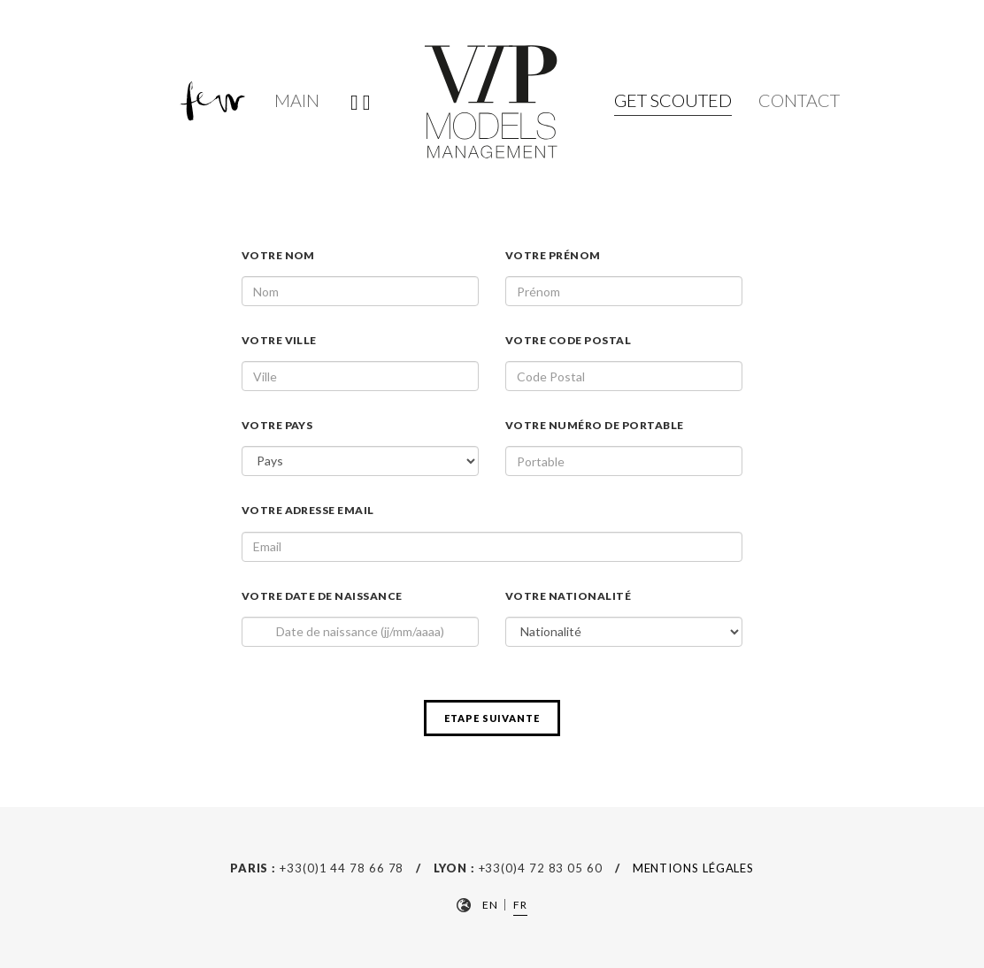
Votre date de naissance (322, 596)
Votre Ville (279, 340)
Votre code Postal (568, 340)
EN (490, 904)
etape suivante (492, 718)
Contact (799, 100)
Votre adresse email (308, 510)
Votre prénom (553, 255)
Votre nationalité (568, 596)
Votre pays (277, 425)
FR (520, 904)
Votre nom (278, 255)
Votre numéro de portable (594, 425)
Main (296, 100)
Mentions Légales (694, 868)
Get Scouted (673, 100)
